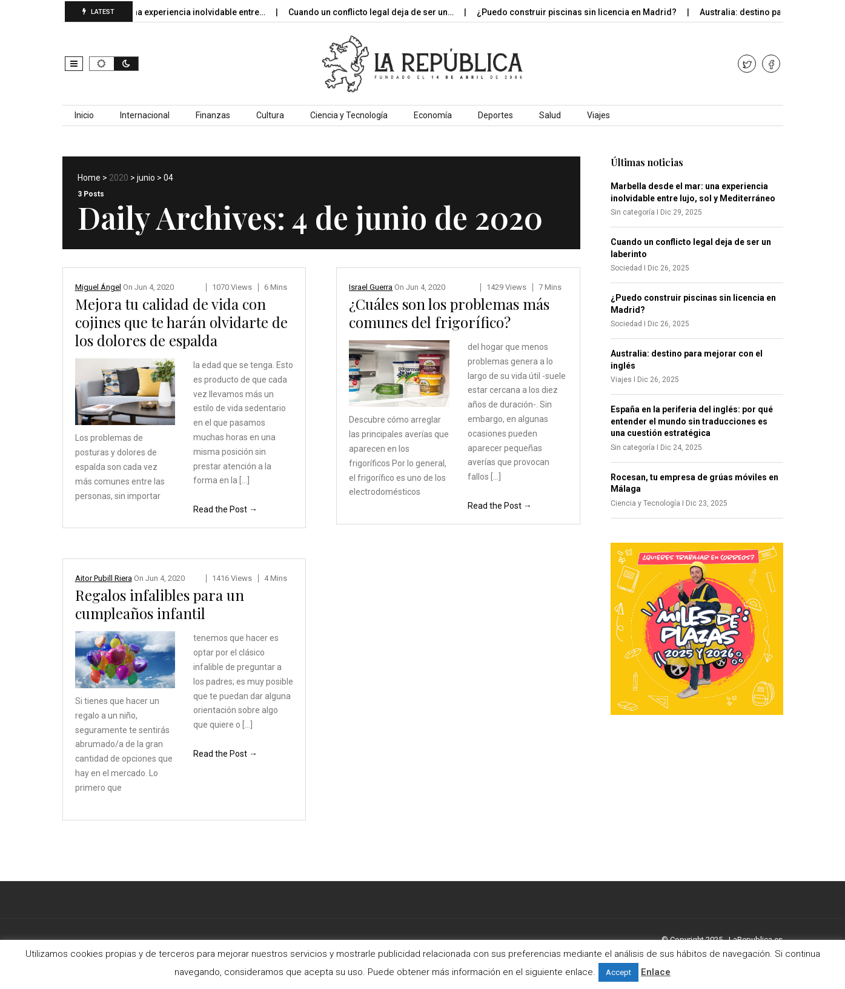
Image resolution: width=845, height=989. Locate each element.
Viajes (598, 115)
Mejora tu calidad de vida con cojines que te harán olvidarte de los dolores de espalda (181, 322)
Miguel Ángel (98, 287)
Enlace (656, 972)
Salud (550, 115)
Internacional (145, 115)
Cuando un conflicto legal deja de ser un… (378, 12)
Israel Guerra (371, 287)
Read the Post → (225, 509)
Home (89, 178)
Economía (433, 115)
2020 (118, 178)
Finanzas (213, 115)
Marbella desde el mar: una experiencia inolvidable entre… (157, 12)
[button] (74, 63)
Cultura (270, 115)
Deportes (495, 115)
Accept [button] (618, 972)
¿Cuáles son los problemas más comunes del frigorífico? (449, 313)
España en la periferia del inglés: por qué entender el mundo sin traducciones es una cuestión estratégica (692, 421)
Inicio (84, 115)
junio (146, 178)
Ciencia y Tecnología (349, 115)
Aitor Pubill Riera (103, 578)
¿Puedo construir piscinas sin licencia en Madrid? (584, 12)
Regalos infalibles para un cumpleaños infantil (159, 604)
